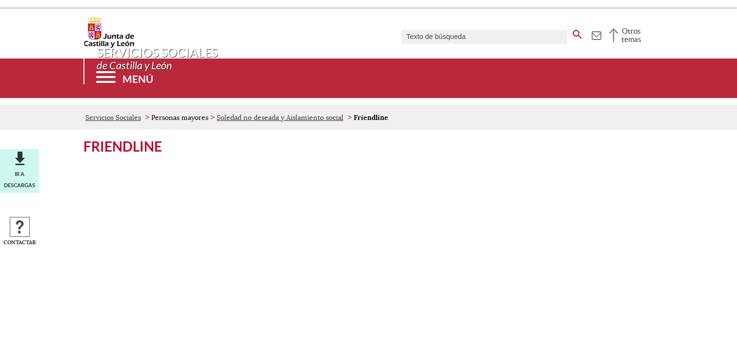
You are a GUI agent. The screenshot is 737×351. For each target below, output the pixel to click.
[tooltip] (596, 34)
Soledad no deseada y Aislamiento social (280, 117)
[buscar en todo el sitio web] (577, 32)
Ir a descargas (19, 179)
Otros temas (631, 35)
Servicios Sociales (113, 117)
